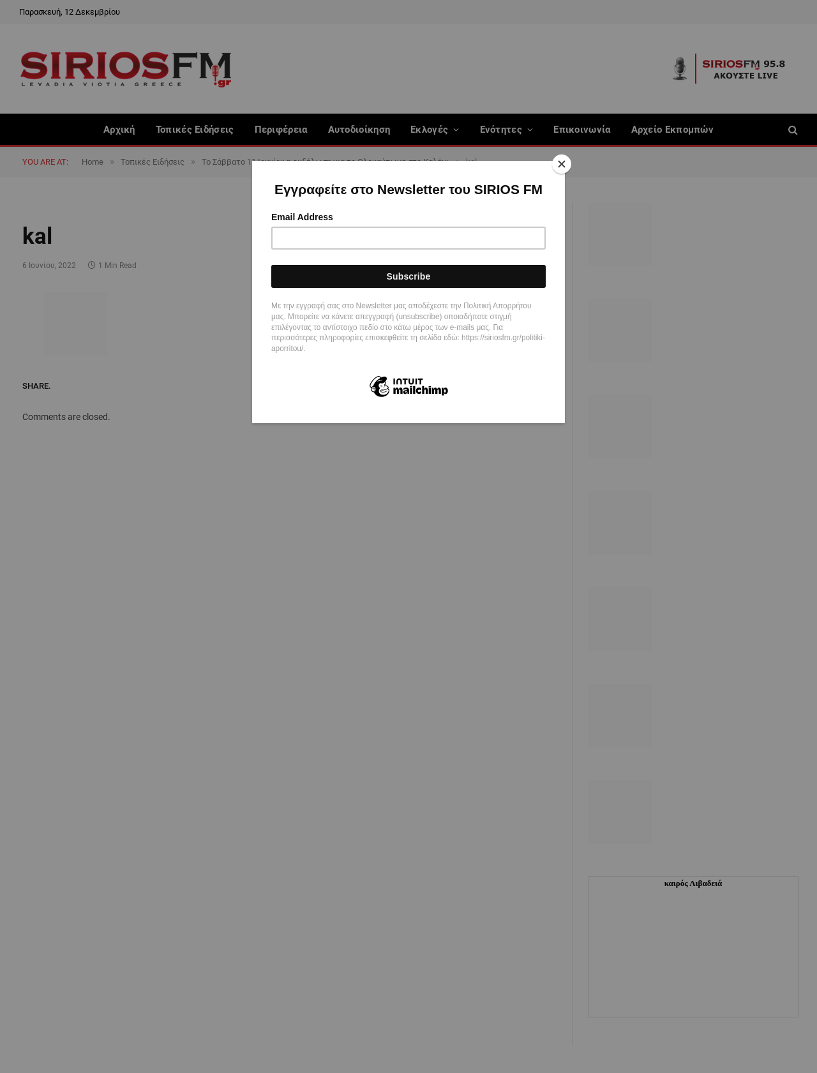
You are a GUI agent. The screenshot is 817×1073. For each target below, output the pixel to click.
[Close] (561, 164)
